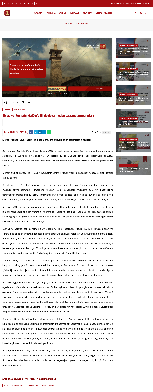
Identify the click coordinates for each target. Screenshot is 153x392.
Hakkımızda (50, 13)
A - (109, 132)
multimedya (87, 13)
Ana (66, 23)
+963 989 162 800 (143, 3)
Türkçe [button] (145, 13)
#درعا (6, 385)
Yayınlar (62, 13)
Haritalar (74, 13)
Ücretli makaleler (104, 13)
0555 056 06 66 (116, 3)
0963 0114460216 (129, 3)
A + (104, 133)
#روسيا (51, 385)
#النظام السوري (33, 385)
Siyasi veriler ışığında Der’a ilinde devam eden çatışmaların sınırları (48, 116)
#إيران (44, 385)
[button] (141, 13)
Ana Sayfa (38, 13)
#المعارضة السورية (18, 385)
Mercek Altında (83, 23)
